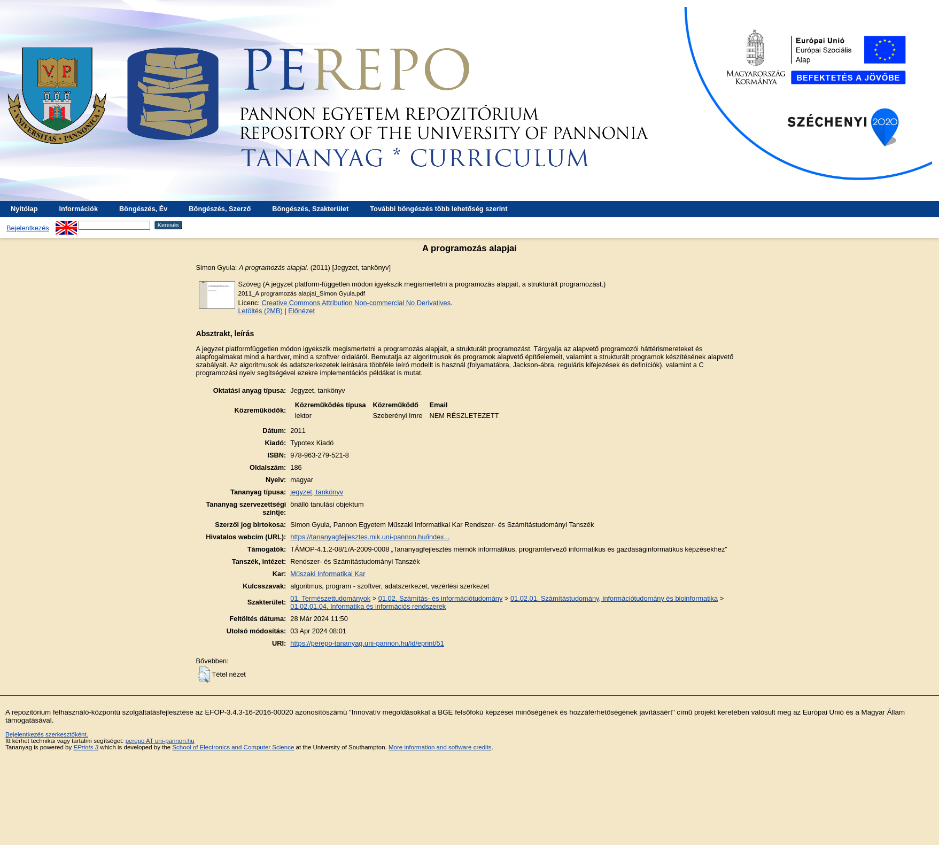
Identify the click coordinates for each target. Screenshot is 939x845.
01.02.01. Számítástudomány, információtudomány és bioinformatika (614, 598)
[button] (204, 674)
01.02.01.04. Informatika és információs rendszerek (368, 606)
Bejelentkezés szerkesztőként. (46, 734)
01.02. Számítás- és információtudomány (440, 598)
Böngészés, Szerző (220, 209)
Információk (78, 209)
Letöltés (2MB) (260, 311)
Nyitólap (24, 209)
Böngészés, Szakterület (310, 209)
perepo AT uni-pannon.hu (160, 741)
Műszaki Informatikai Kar (327, 574)
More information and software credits (440, 747)
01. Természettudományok (330, 598)
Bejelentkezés (27, 228)
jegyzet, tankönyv (316, 492)
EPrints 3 (85, 747)
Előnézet (301, 311)
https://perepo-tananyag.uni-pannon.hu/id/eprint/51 (367, 643)
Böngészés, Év (143, 209)
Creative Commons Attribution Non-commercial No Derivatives (356, 303)
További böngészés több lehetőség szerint (438, 209)
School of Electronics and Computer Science (233, 747)
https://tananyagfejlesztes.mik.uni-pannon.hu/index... (369, 537)
